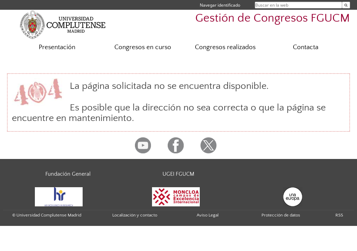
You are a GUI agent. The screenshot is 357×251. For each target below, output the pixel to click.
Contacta (305, 47)
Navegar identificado (220, 5)
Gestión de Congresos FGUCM (272, 18)
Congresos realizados (225, 47)
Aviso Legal (208, 215)
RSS (339, 215)
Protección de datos (280, 215)
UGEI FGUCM (178, 174)
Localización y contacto (134, 215)
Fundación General (68, 174)
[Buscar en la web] (346, 5)
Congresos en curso (142, 47)
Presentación (57, 47)
